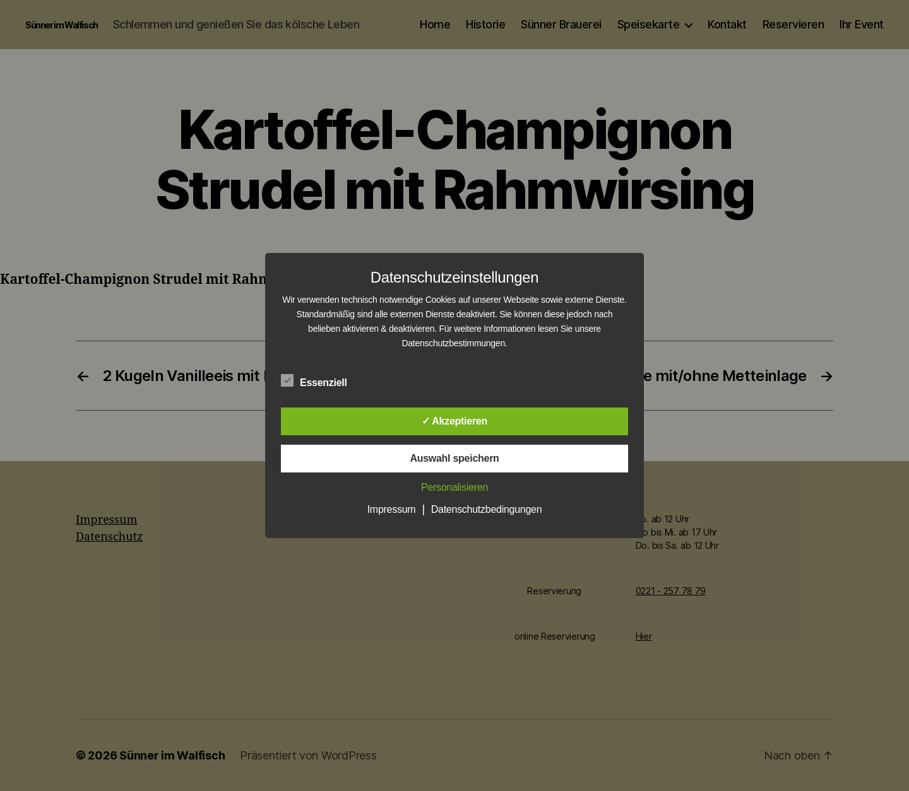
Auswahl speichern (454, 458)
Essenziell (320, 381)
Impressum (391, 509)
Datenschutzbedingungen (486, 509)
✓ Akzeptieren (454, 421)
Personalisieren (454, 487)
